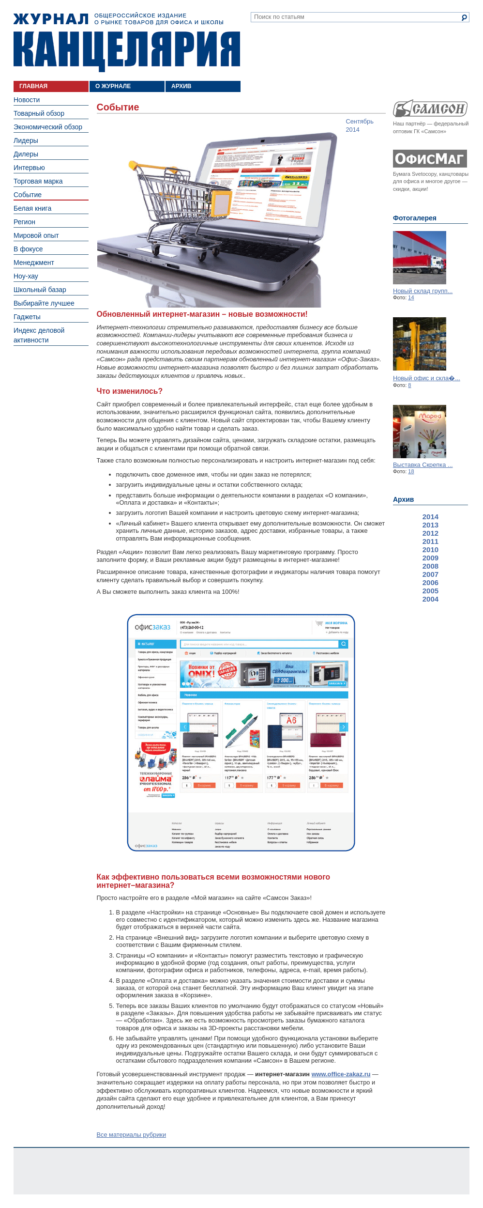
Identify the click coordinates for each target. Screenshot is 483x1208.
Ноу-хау (26, 276)
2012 (430, 533)
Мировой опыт (36, 235)
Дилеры (26, 154)
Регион (24, 222)
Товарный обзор (39, 113)
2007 (430, 574)
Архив (403, 499)
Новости (27, 100)
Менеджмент (34, 262)
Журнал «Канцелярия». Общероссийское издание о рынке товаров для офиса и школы (127, 42)
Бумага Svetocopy (415, 174)
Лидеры (26, 140)
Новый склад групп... (423, 290)
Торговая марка (38, 181)
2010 (430, 549)
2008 (430, 566)
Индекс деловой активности (39, 335)
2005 (430, 591)
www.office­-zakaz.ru (341, 1074)
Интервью (29, 167)
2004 (430, 599)
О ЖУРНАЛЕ (113, 86)
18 (411, 471)
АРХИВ (181, 86)
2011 (430, 541)
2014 (430, 516)
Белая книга (32, 208)
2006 (430, 582)
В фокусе (28, 249)
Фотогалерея (415, 218)
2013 (430, 525)
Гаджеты (27, 317)
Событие (28, 195)
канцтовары (453, 174)
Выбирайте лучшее (44, 303)
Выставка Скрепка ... (423, 464)
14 (411, 297)
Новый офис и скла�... (426, 378)
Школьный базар (40, 290)
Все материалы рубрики (131, 1134)
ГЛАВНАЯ (33, 86)
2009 (430, 558)
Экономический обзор (48, 127)
